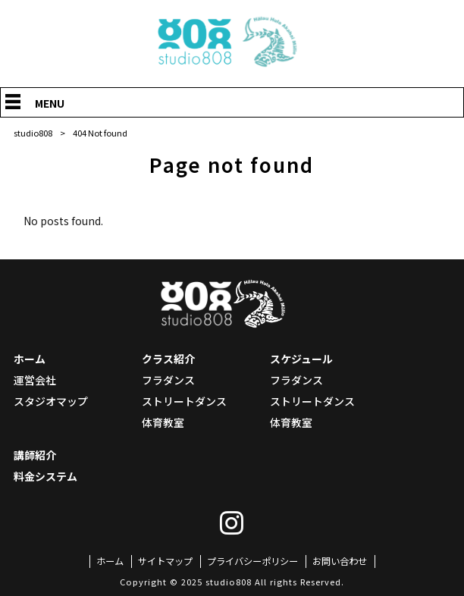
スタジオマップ (51, 401)
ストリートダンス (184, 401)
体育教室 (163, 422)
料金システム (45, 476)
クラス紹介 (168, 358)
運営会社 (35, 379)
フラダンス (168, 379)
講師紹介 (35, 455)
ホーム (29, 358)
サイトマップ (165, 561)
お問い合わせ (339, 561)
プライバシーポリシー (252, 561)
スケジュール (301, 358)
